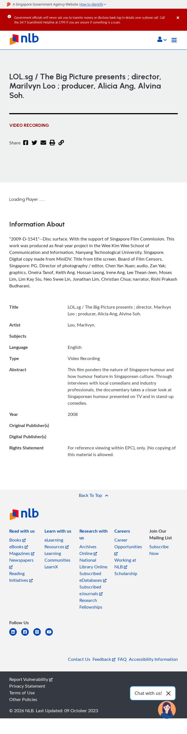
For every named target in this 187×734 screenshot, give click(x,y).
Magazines (21, 553)
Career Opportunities (128, 546)
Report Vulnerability (31, 679)
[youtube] (51, 635)
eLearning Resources (56, 543)
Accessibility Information (153, 659)
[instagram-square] (39, 635)
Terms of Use (22, 693)
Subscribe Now (159, 550)
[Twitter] (34, 146)
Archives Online (88, 550)
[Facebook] (26, 146)
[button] (162, 40)
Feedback (104, 659)
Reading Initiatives (21, 576)
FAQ (122, 659)
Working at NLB (125, 563)
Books (17, 540)
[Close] (181, 13)
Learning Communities (57, 556)
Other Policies (23, 699)
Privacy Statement (27, 686)
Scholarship (125, 573)
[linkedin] (15, 635)
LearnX (51, 567)
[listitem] (22, 532)
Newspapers (21, 563)
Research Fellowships (90, 603)
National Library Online (93, 563)
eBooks (18, 547)
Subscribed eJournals (91, 590)
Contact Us (79, 659)
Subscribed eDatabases (92, 576)
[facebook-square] (27, 635)
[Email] (43, 146)
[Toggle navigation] (174, 40)
